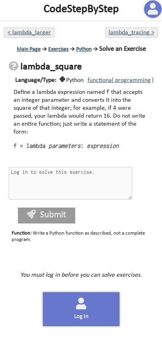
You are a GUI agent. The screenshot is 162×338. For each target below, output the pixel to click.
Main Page (29, 49)
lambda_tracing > (131, 32)
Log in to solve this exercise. (70, 183)
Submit (46, 215)
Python (84, 49)
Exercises (58, 49)
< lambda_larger (29, 32)
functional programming (119, 80)
